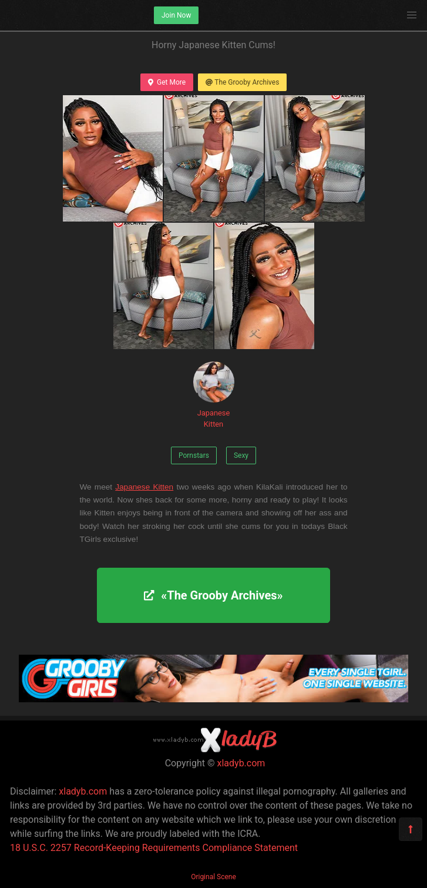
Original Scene (213, 877)
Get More (167, 82)
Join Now (176, 15)
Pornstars (194, 455)
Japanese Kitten (213, 394)
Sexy (241, 455)
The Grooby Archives (242, 82)
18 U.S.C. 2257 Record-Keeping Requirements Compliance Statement (154, 847)
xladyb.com (241, 763)
